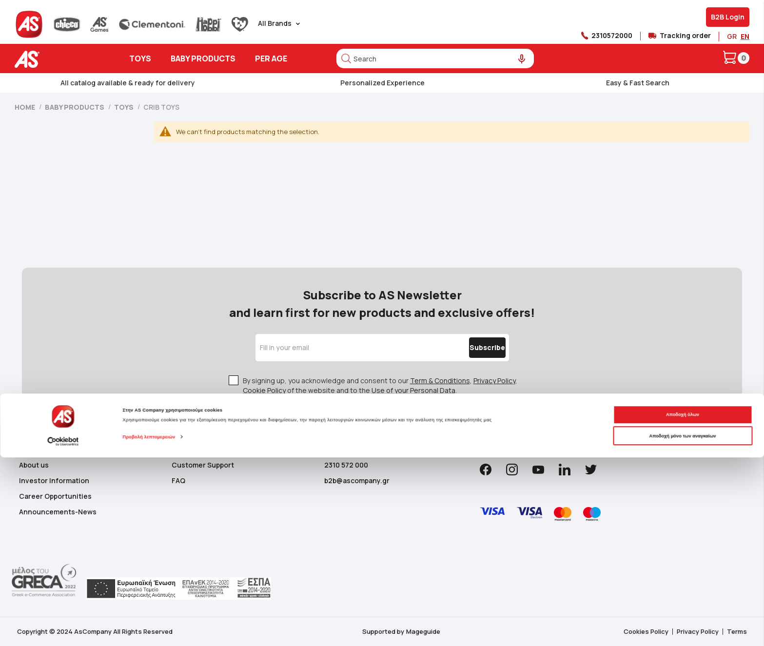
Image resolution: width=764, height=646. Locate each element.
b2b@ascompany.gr (357, 480)
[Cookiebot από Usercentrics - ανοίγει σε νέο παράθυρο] (63, 629)
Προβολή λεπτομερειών (149, 625)
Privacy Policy (494, 380)
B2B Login (727, 16)
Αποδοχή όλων (682, 603)
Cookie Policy (264, 390)
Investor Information (54, 480)
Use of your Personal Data (413, 390)
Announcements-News (58, 511)
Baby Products (75, 107)
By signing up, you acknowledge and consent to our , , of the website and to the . (380, 385)
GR (732, 36)
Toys (124, 107)
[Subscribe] (467, 347)
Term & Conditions (440, 380)
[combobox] (435, 58)
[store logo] (57, 59)
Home (26, 107)
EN (745, 36)
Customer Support (203, 465)
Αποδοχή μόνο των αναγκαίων (682, 624)
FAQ (178, 480)
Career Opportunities (55, 496)
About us (34, 465)
